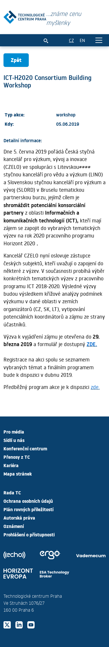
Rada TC (12, 492)
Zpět (16, 59)
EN (82, 40)
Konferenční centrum (25, 448)
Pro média (13, 431)
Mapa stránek (17, 473)
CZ (71, 40)
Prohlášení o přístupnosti (29, 534)
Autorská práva (19, 517)
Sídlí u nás (13, 440)
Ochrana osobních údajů (28, 501)
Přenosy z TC (16, 457)
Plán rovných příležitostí (28, 509)
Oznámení (13, 526)
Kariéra (11, 465)
